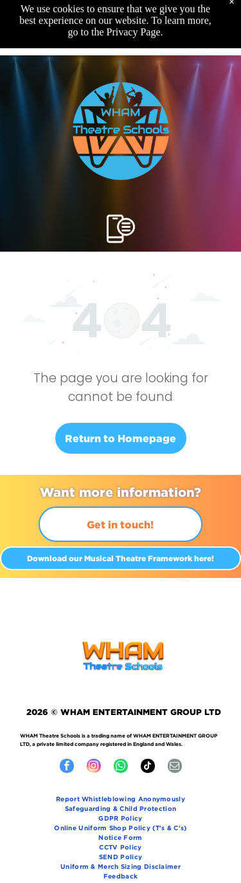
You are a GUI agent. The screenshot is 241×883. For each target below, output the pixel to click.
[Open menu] (121, 229)
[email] (175, 767)
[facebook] (67, 767)
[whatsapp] (121, 767)
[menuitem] (120, 800)
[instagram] (94, 767)
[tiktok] (148, 767)
